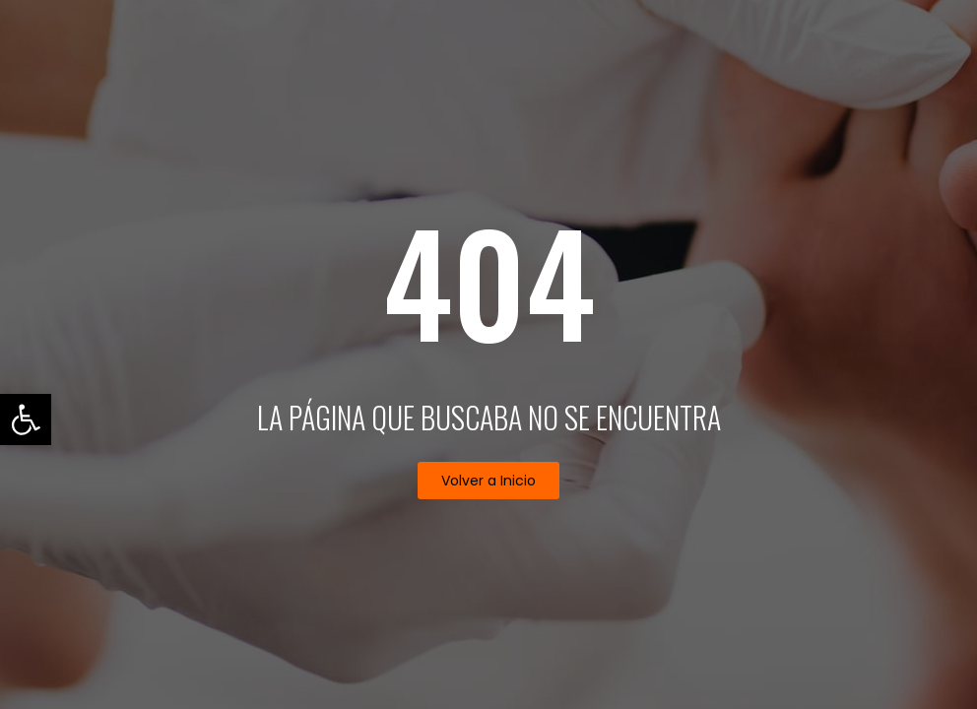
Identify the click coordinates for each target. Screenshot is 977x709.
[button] (488, 480)
